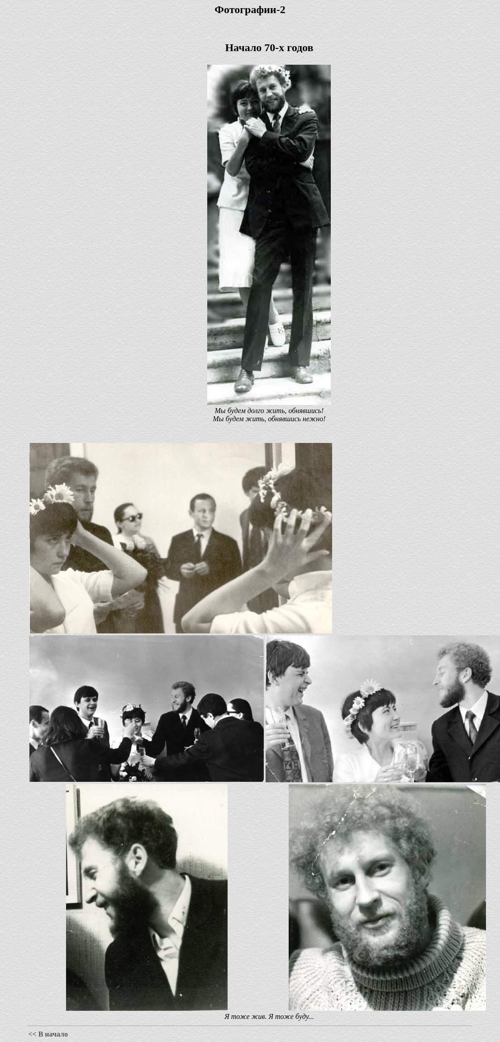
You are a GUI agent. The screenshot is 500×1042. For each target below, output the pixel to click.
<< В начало (48, 1034)
